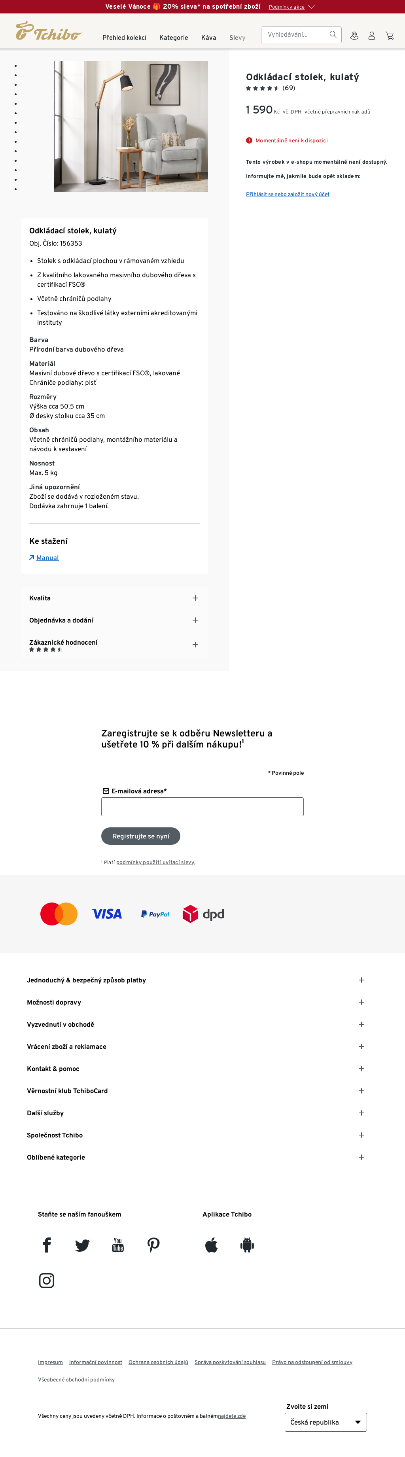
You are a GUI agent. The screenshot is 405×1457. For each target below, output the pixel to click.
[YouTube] (118, 1248)
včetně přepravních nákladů (337, 112)
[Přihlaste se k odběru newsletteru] (140, 836)
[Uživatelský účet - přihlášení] (372, 40)
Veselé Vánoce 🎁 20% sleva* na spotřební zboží (183, 6)
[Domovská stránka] (49, 30)
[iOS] (211, 1248)
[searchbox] (295, 35)
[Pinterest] (153, 1248)
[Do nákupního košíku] (390, 39)
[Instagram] (46, 1284)
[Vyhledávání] (333, 34)
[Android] (247, 1248)
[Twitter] (82, 1248)
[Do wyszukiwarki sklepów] (354, 40)
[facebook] (47, 1248)
